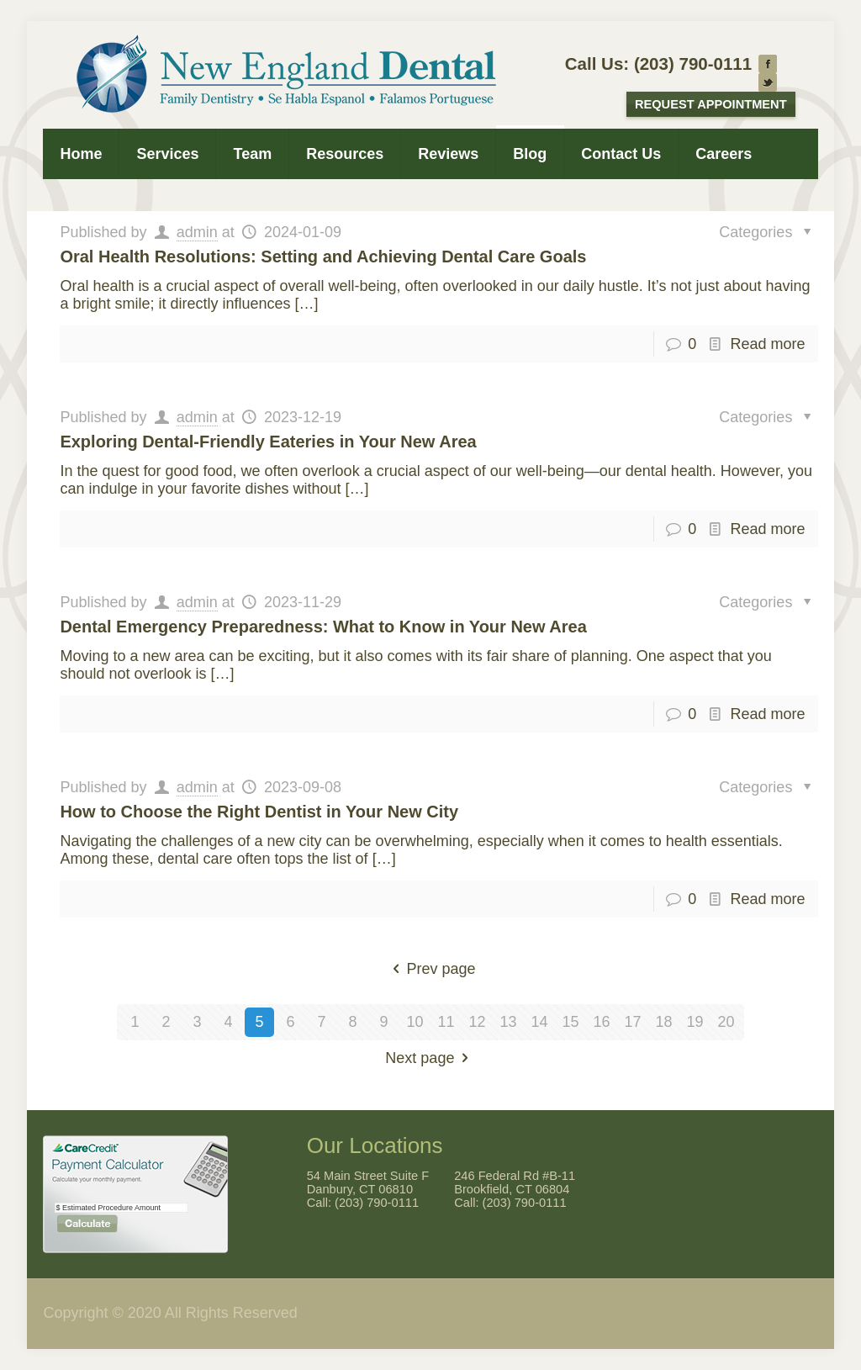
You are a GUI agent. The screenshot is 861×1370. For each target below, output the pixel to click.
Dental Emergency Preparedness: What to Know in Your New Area (323, 626)
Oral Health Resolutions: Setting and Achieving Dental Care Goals (323, 256)
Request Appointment (711, 104)
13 (507, 1021)
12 (476, 1021)
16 (601, 1021)
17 (632, 1021)
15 (570, 1021)
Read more (768, 344)
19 (694, 1021)
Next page (430, 1058)
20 (725, 1021)
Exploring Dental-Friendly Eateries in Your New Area (268, 441)
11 (445, 1021)
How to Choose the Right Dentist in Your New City (259, 811)
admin (197, 232)
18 (663, 1021)
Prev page (430, 968)
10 (414, 1021)
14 (539, 1021)
